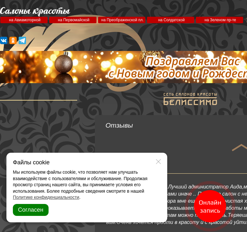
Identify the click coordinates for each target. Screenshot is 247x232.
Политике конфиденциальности (46, 197)
